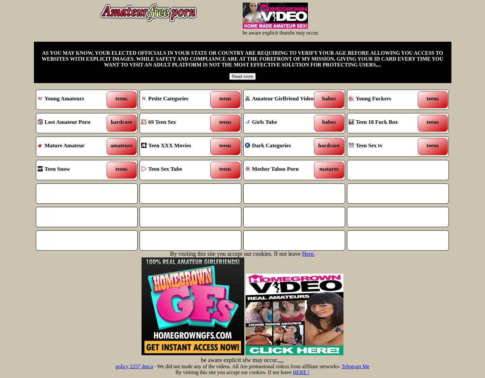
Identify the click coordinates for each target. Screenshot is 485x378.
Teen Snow (74, 170)
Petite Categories (177, 99)
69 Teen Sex (177, 123)
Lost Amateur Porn (74, 123)
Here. (308, 254)
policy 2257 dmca (134, 366)
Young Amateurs (74, 99)
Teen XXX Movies (177, 146)
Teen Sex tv (385, 146)
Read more (242, 76)
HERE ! (301, 372)
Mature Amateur (74, 146)
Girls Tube (281, 123)
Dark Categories (281, 146)
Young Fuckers (385, 99)
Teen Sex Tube (177, 170)
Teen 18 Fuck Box (385, 123)
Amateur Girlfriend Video (281, 99)
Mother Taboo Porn (281, 170)
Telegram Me (355, 366)
